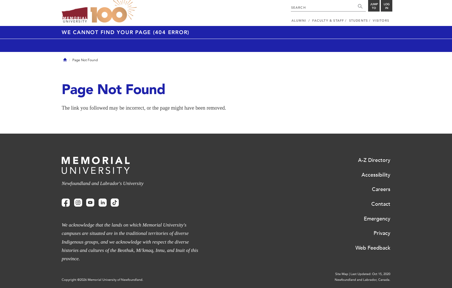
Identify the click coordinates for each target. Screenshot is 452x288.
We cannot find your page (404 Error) (125, 32)
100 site (113, 11)
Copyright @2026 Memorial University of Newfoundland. (102, 280)
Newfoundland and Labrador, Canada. (362, 280)
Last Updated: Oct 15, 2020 (370, 274)
